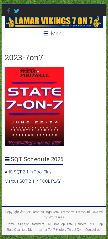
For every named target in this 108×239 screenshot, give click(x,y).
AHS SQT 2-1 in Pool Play (28, 171)
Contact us (93, 230)
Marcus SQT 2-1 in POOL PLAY (33, 181)
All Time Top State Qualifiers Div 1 (71, 224)
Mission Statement (31, 224)
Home (10, 224)
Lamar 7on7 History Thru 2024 (60, 230)
